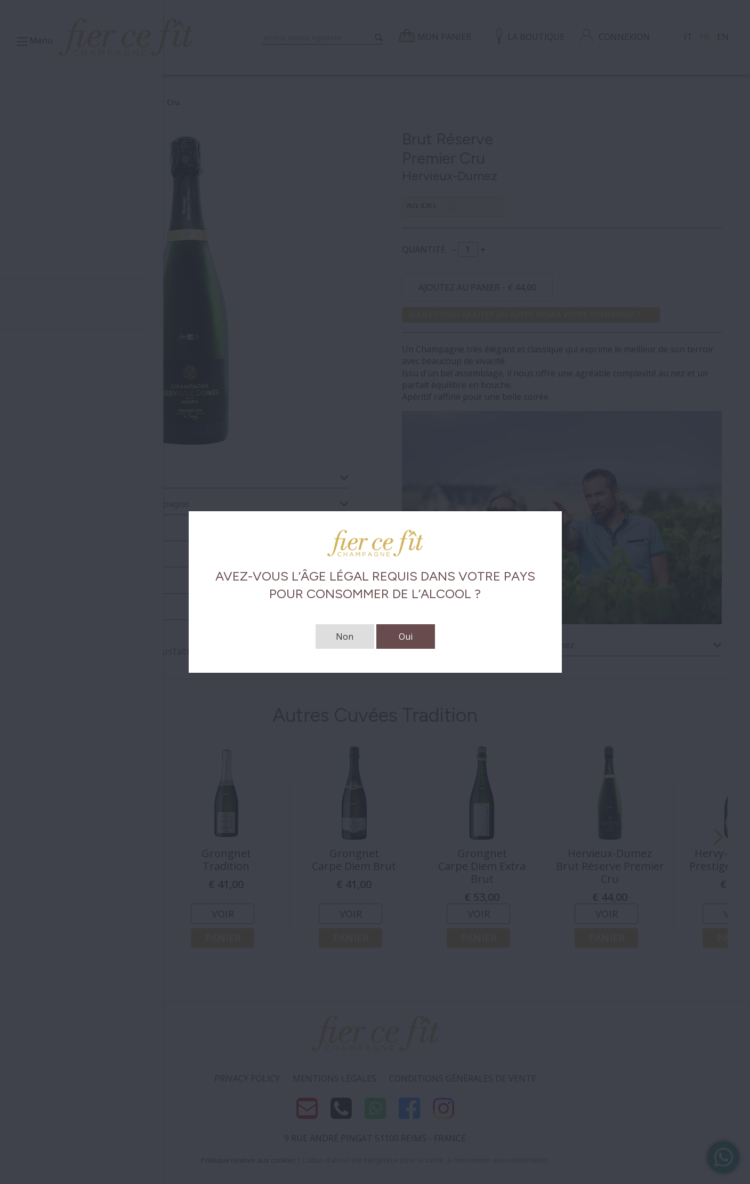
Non (344, 636)
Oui (406, 636)
